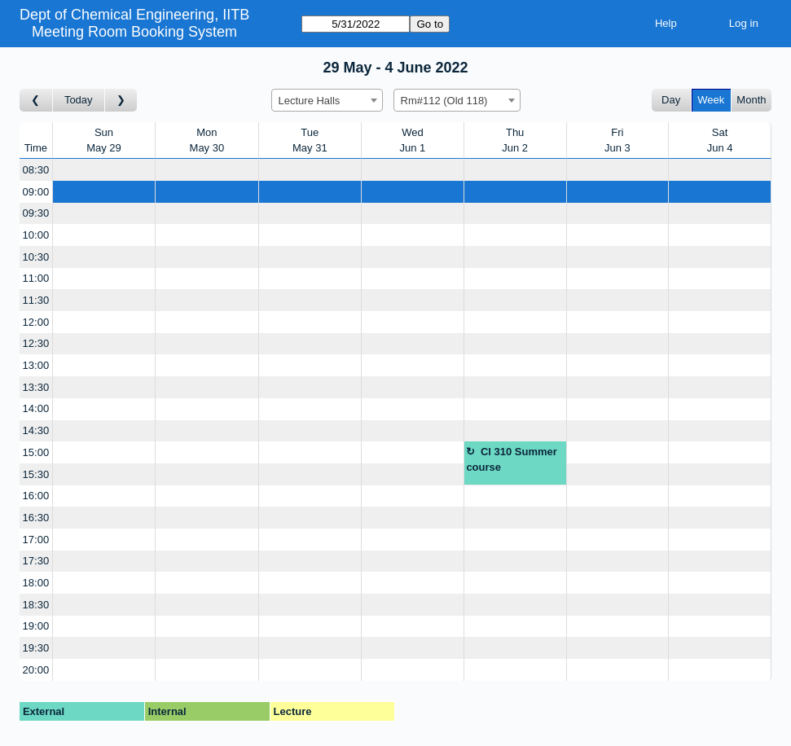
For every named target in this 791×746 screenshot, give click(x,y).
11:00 (36, 278)
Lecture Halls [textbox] (310, 100)
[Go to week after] (121, 100)
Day (670, 100)
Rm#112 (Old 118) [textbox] (444, 100)
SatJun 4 (720, 140)
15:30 (36, 474)
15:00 (36, 452)
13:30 (36, 387)
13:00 (36, 365)
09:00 (36, 192)
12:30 (36, 343)
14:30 (36, 430)
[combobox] (327, 100)
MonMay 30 (207, 140)
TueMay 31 (309, 140)
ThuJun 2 (515, 140)
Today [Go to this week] (78, 100)
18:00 (36, 583)
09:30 (36, 213)
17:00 (36, 539)
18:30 (36, 605)
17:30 (36, 561)
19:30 (36, 648)
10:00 (36, 235)
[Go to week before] (36, 100)
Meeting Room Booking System (134, 32)
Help (666, 23)
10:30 (36, 257)
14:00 (36, 408)
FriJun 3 (617, 140)
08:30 (36, 170)
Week (710, 100)
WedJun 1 (413, 140)
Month (751, 100)
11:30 (36, 300)
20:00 (36, 670)
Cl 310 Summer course (511, 459)
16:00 (36, 495)
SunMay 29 (103, 140)
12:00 (36, 322)
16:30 (36, 517)
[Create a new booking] (104, 170)
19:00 (36, 626)
